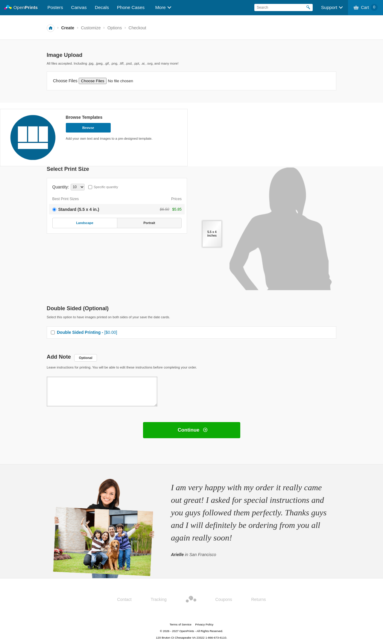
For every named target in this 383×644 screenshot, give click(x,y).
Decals (102, 7)
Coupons (223, 599)
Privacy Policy (204, 624)
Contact (124, 599)
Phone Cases (131, 7)
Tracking (159, 599)
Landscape (84, 223)
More (160, 7)
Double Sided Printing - (87, 332)
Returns (258, 599)
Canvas (79, 7)
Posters (55, 7)
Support (329, 7)
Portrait (149, 223)
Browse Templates (84, 117)
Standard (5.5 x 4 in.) (78, 209)
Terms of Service (181, 624)
